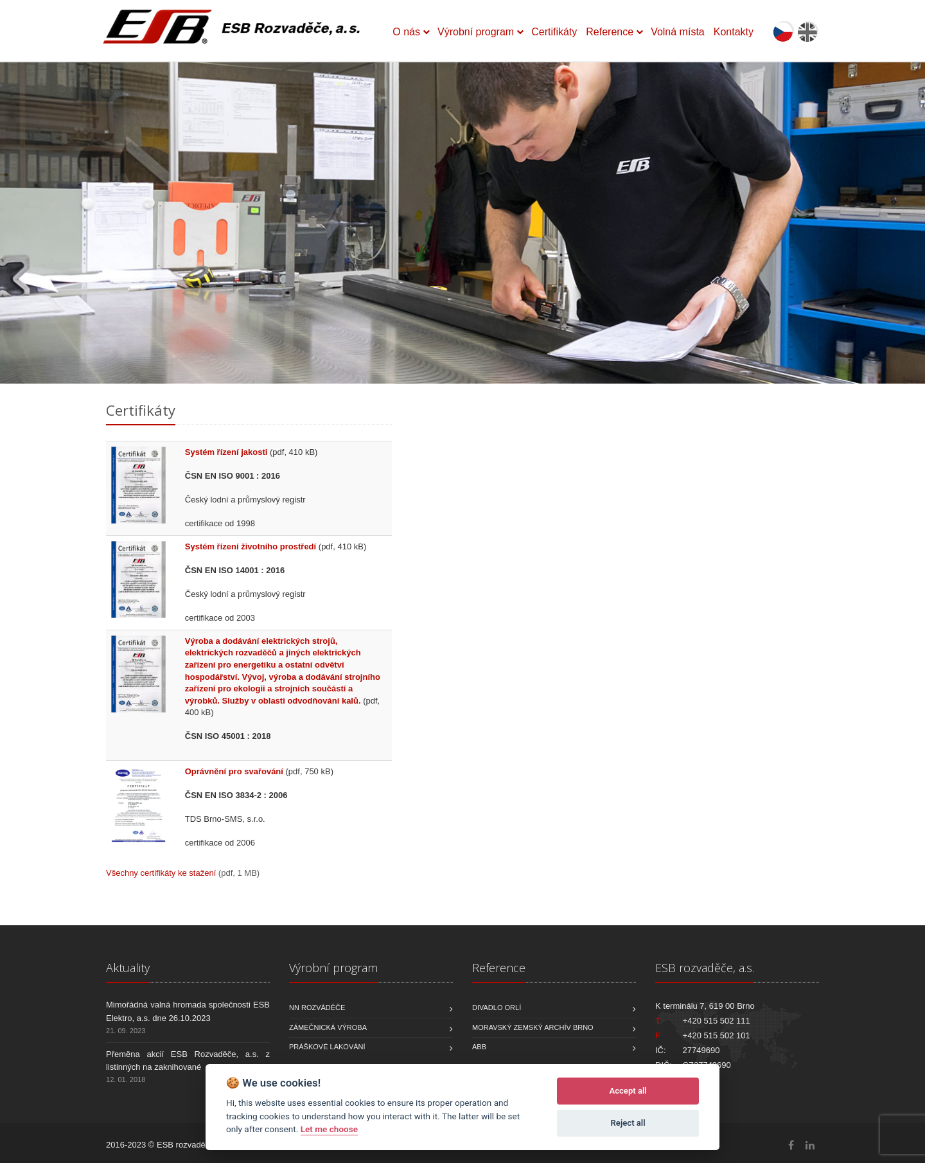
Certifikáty (554, 31)
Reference (609, 31)
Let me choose (329, 1129)
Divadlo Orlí (496, 1007)
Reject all (628, 1123)
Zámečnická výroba (328, 1027)
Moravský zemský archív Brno (533, 1027)
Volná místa (678, 31)
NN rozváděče (317, 1007)
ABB (479, 1047)
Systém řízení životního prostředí (250, 546)
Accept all (627, 1091)
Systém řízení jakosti (226, 452)
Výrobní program (475, 31)
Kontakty (733, 31)
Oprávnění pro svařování (234, 771)
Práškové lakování (327, 1047)
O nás (406, 31)
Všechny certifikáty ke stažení (161, 873)
